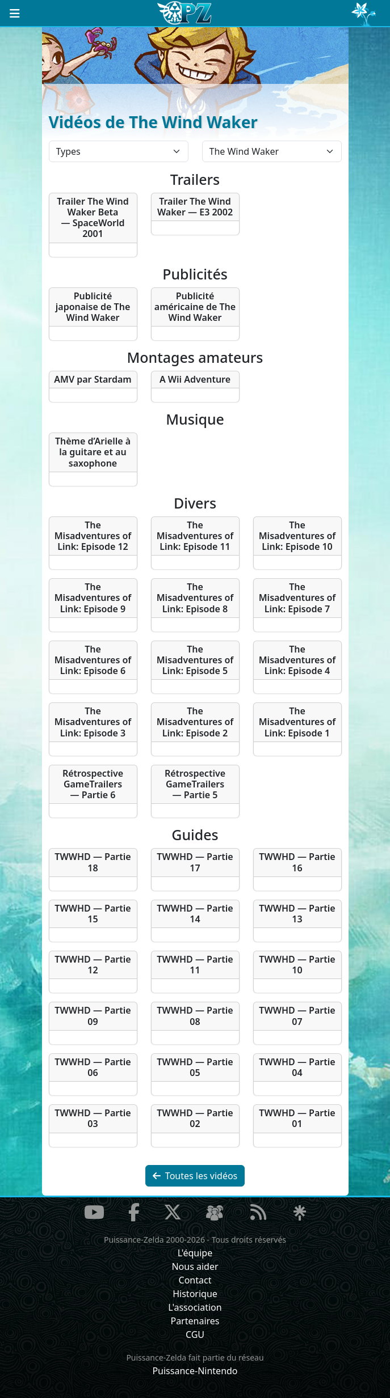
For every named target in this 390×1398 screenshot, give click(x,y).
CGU (195, 1334)
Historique (195, 1293)
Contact (195, 1280)
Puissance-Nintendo (194, 1371)
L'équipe (195, 1253)
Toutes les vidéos (195, 1176)
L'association (194, 1307)
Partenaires (194, 1321)
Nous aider (194, 1266)
